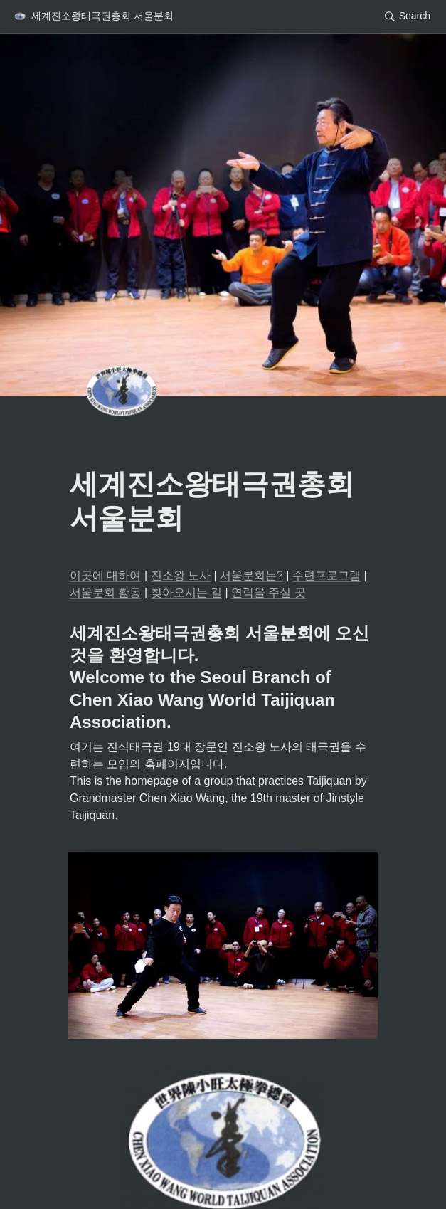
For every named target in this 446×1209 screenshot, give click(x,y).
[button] (93, 16)
